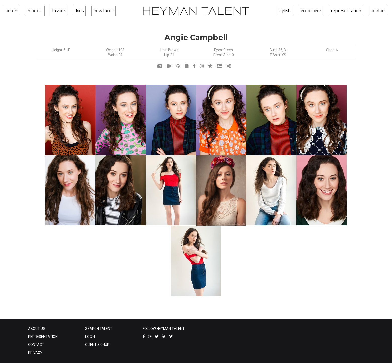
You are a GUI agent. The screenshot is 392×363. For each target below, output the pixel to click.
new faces (88, 10)
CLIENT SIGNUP (97, 345)
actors (11, 10)
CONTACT (36, 345)
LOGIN (90, 337)
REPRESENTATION (43, 337)
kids (68, 10)
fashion (51, 10)
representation (350, 10)
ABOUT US (36, 329)
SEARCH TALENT (98, 329)
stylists (296, 10)
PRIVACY (35, 353)
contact (379, 10)
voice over (319, 10)
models (30, 10)
